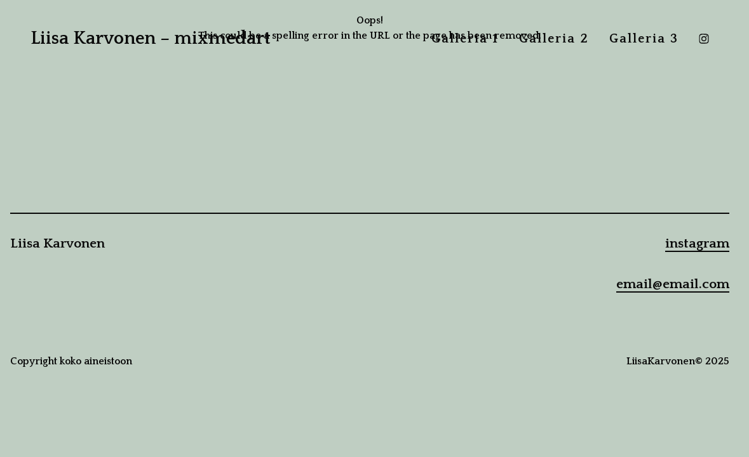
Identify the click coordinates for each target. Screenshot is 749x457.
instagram (697, 243)
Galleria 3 (643, 39)
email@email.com (672, 284)
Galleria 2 (554, 39)
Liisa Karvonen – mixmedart (150, 38)
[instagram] (704, 39)
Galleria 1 (465, 39)
